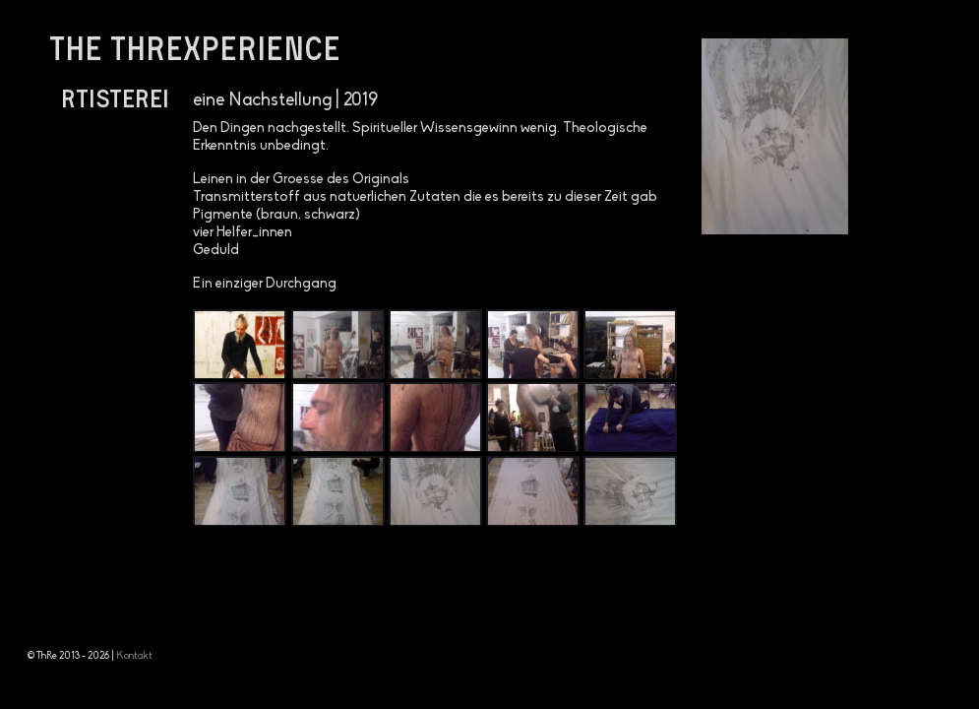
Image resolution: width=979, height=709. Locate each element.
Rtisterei (115, 97)
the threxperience (194, 47)
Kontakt (134, 656)
